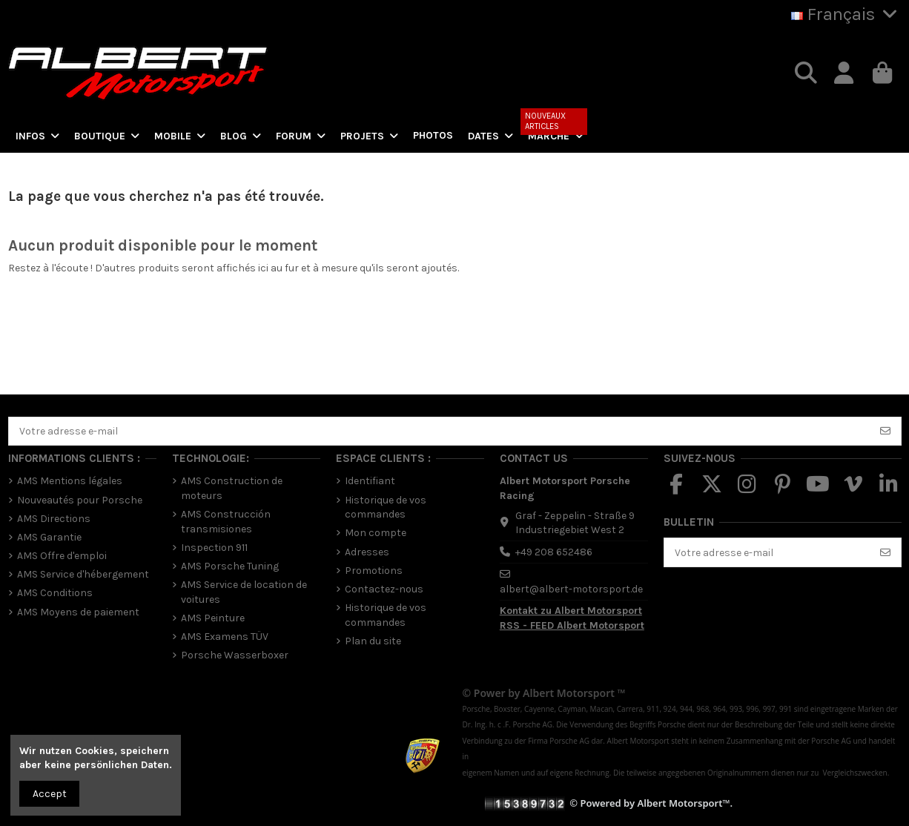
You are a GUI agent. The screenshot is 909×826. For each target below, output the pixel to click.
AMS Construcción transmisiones (226, 521)
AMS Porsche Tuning (230, 566)
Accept (50, 793)
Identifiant (370, 481)
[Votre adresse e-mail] (439, 431)
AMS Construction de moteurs (231, 488)
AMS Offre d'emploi (62, 555)
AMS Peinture (213, 618)
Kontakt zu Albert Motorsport (571, 610)
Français (846, 14)
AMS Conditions (55, 593)
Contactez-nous (384, 589)
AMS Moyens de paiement (78, 612)
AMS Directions (53, 518)
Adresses (367, 552)
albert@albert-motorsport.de (571, 589)
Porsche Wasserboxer (234, 655)
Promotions (374, 570)
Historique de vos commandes (385, 507)
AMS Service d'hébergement (83, 574)
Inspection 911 (214, 547)
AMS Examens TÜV (224, 636)
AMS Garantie (49, 537)
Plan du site (373, 641)
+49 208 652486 (553, 552)
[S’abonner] (885, 431)
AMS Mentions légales (69, 481)
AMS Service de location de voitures (244, 592)
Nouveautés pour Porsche (79, 500)
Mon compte (375, 532)
